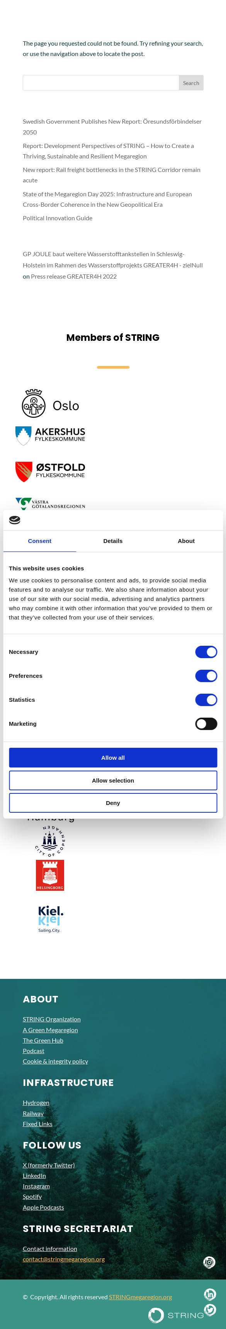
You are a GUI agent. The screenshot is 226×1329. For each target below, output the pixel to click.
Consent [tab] (39, 541)
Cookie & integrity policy (55, 1061)
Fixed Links (38, 1123)
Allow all (113, 757)
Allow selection (113, 780)
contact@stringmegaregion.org (64, 1259)
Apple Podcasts (43, 1207)
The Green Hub (43, 1040)
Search (191, 83)
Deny (113, 803)
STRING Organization (52, 1019)
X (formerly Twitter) (49, 1165)
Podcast (33, 1050)
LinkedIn (34, 1175)
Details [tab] (113, 541)
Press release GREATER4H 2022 (74, 276)
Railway (33, 1113)
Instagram (36, 1185)
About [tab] (186, 541)
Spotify (32, 1196)
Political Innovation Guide (57, 217)
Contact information (50, 1248)
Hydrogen (36, 1102)
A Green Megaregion (50, 1029)
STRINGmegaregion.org (140, 1296)
